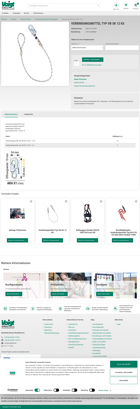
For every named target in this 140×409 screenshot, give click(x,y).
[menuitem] (5, 15)
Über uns (71, 327)
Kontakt (71, 347)
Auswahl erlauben (123, 387)
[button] (31, 203)
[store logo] (9, 6)
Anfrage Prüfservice (17, 232)
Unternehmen (73, 324)
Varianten (28, 116)
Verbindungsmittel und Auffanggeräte (46, 21)
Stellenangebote (74, 336)
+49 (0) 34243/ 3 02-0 (12, 337)
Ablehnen (123, 395)
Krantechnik (97, 353)
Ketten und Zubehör (99, 342)
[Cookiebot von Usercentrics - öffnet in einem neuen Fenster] (12, 405)
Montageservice (73, 342)
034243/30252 (79, 84)
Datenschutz (48, 324)
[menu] (70, 15)
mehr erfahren (13, 294)
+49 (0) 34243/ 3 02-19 (12, 340)
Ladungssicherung (99, 347)
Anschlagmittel (98, 324)
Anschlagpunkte (98, 327)
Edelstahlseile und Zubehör (102, 333)
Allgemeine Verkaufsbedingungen (51, 331)
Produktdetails (11, 116)
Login (119, 324)
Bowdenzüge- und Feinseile (102, 336)
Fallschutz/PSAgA (25, 21)
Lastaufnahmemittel (100, 356)
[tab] (11, 116)
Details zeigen (103, 405)
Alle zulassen (123, 379)
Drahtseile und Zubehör (101, 330)
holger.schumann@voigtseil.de (84, 88)
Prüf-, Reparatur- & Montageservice (98, 360)
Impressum (48, 327)
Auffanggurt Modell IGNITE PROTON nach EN (87, 233)
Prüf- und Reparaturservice (77, 339)
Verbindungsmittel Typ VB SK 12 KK (52, 233)
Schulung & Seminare (75, 345)
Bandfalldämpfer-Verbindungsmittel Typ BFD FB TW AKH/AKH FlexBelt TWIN (123, 234)
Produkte (14, 21)
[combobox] (63, 6)
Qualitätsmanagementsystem (78, 333)
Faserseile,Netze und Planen (102, 339)
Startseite (4, 21)
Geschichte (72, 330)
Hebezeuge (96, 350)
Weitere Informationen (16, 242)
